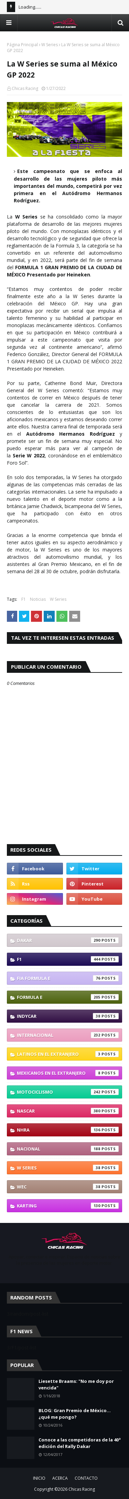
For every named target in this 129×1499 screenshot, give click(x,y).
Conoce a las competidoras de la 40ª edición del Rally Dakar (80, 1443)
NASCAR (68, 1111)
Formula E (68, 997)
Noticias (38, 599)
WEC (68, 1187)
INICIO (39, 1478)
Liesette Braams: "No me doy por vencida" (76, 1384)
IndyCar (68, 1016)
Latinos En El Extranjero (68, 1054)
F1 (23, 599)
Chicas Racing (25, 88)
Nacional (68, 1149)
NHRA (68, 1130)
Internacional (68, 1035)
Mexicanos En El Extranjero (68, 1073)
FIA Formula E (68, 978)
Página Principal (22, 45)
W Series (49, 45)
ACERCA (60, 1478)
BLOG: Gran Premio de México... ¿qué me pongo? (75, 1413)
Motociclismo (68, 1092)
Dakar (68, 940)
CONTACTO (86, 1478)
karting (68, 1206)
